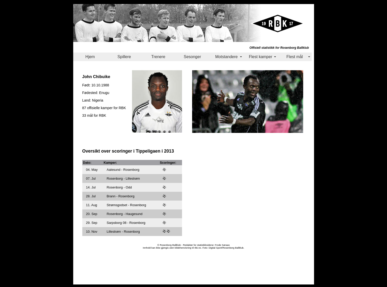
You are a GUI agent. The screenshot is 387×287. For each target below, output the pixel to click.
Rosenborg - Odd (119, 187)
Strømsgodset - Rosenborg (126, 205)
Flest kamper (260, 57)
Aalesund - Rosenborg (123, 170)
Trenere (158, 57)
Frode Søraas (222, 245)
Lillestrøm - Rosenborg (123, 231)
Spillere (124, 57)
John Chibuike (96, 76)
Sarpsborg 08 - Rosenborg (126, 223)
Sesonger (192, 57)
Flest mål (295, 57)
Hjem (90, 57)
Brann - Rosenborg (121, 196)
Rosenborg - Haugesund (125, 214)
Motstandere (226, 57)
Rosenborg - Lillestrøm (123, 178)
